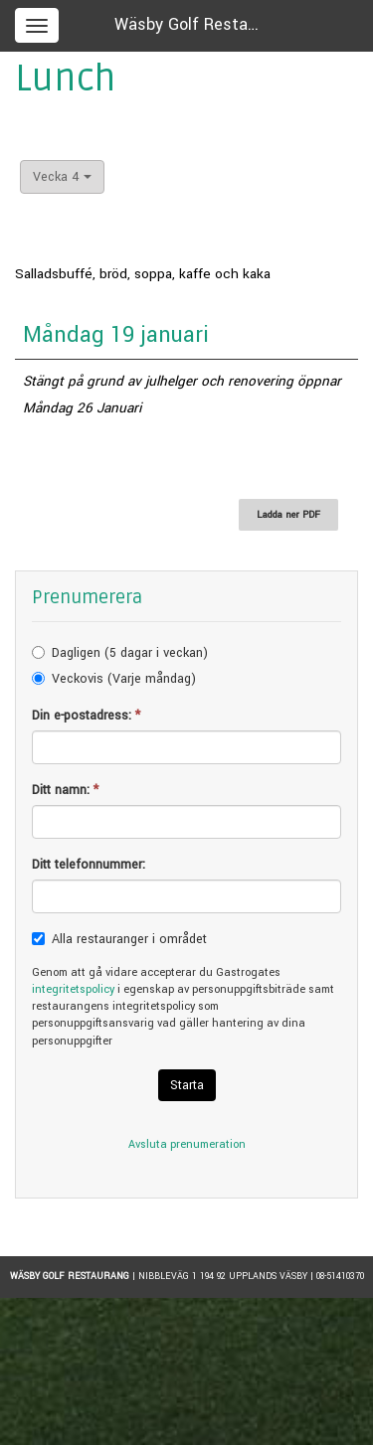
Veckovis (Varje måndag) (124, 679)
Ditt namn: (65, 790)
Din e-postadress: (86, 715)
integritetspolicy (73, 989)
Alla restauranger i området (129, 939)
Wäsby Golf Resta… (186, 24)
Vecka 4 (62, 177)
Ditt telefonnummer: (88, 865)
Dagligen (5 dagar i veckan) (130, 653)
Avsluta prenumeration (187, 1144)
